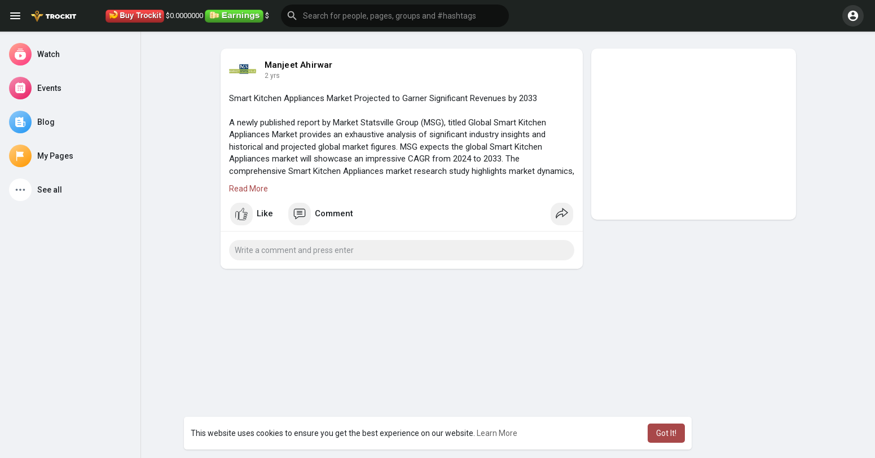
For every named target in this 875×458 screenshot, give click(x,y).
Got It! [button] (666, 433)
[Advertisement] (693, 134)
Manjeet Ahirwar (299, 65)
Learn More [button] (497, 433)
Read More (248, 188)
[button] (395, 16)
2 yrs (272, 76)
